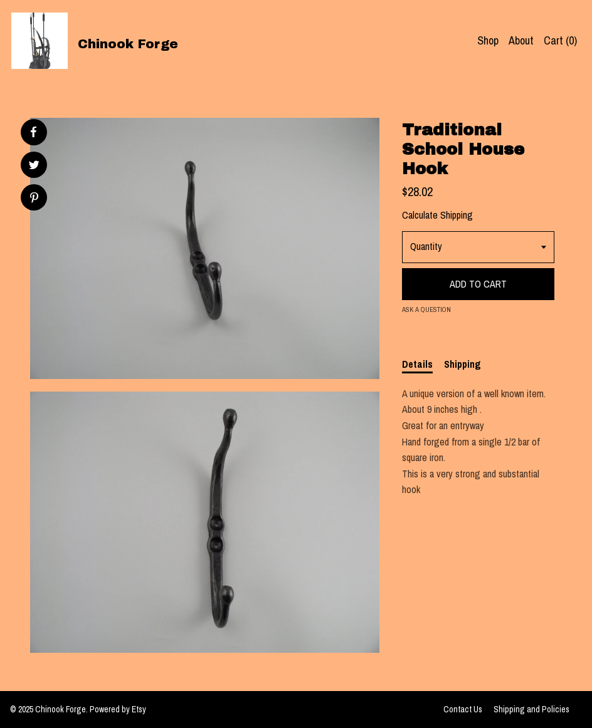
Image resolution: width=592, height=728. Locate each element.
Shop (488, 40)
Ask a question (426, 309)
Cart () (560, 40)
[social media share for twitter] (34, 166)
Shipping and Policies (531, 709)
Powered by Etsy (118, 709)
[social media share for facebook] (33, 132)
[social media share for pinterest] (34, 199)
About (521, 40)
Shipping (462, 364)
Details (417, 364)
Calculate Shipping (437, 215)
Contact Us (462, 709)
